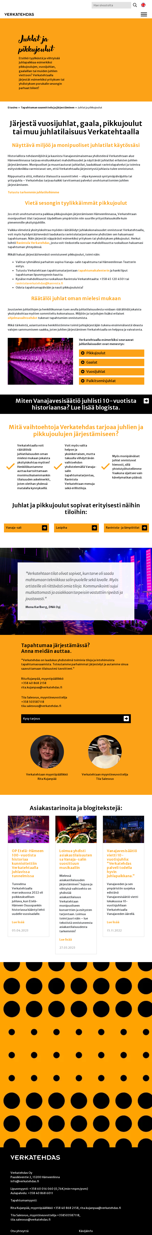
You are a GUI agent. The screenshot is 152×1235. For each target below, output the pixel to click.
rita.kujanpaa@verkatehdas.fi (41, 687)
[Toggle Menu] (144, 14)
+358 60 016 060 (41, 1189)
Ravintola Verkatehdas (32, 243)
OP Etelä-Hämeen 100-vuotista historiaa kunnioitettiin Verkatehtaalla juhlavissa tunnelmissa (28, 863)
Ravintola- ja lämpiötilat (123, 527)
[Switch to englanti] (143, 5)
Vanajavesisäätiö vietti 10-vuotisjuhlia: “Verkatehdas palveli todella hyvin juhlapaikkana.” (122, 863)
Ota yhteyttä (19, 1231)
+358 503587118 (32, 702)
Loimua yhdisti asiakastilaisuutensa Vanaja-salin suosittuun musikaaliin (75, 859)
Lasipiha (61, 527)
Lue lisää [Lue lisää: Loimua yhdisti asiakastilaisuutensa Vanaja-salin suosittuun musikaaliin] (65, 939)
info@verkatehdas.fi (24, 1181)
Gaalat (91, 362)
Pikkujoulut (95, 353)
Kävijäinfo (86, 1231)
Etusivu (12, 107)
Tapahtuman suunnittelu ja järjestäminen (47, 107)
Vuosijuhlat (95, 371)
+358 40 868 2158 (33, 683)
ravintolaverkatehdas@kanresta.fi (39, 283)
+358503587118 (68, 1215)
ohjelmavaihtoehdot (22, 318)
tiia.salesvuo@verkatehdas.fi (41, 706)
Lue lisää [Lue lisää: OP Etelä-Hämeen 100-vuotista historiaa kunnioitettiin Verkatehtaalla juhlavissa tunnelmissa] (18, 922)
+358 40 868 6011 (40, 1193)
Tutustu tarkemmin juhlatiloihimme (33, 192)
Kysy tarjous (31, 718)
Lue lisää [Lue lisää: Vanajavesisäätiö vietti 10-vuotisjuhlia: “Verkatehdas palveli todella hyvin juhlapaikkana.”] (113, 922)
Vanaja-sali (13, 527)
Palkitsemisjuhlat (101, 381)
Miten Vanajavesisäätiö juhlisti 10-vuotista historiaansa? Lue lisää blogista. (76, 404)
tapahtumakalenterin (93, 270)
